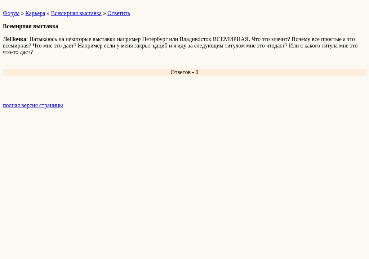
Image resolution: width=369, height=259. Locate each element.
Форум (11, 13)
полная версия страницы (33, 105)
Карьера (35, 13)
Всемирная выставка (76, 13)
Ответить (118, 13)
